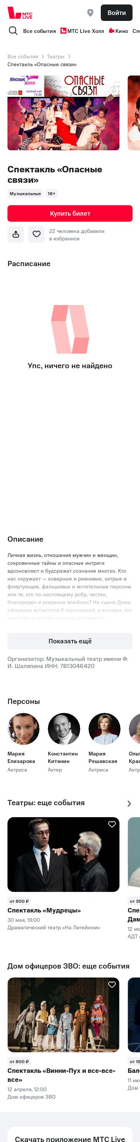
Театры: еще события (46, 802)
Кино (118, 30)
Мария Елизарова (21, 756)
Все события (39, 30)
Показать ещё (70, 640)
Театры (56, 56)
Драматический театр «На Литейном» (53, 927)
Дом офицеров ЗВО (31, 1096)
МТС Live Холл (82, 30)
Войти (117, 12)
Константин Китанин (63, 756)
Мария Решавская (102, 756)
